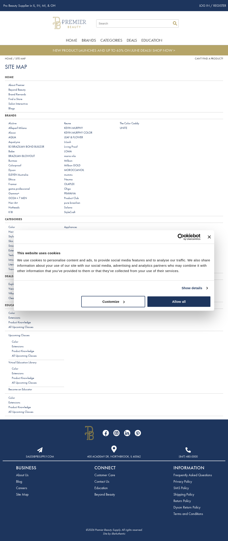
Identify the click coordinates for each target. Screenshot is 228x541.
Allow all (179, 301)
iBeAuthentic (118, 533)
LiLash (67, 142)
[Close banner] (209, 236)
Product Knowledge (19, 322)
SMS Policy (181, 488)
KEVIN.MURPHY (73, 128)
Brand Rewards (17, 94)
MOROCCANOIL (74, 170)
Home (71, 40)
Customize (113, 301)
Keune (67, 123)
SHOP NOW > (164, 50)
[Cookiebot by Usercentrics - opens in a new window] (180, 237)
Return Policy (182, 500)
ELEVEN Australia (18, 175)
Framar (12, 184)
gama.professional (19, 189)
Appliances (70, 227)
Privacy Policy (182, 481)
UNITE (123, 128)
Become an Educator (20, 389)
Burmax (12, 161)
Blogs (11, 108)
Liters (11, 264)
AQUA (12, 137)
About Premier (16, 85)
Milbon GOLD (72, 165)
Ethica (11, 179)
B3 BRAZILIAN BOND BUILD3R (26, 146)
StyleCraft (69, 212)
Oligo (67, 189)
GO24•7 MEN (17, 198)
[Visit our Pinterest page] (138, 433)
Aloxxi (12, 132)
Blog (19, 481)
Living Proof (70, 146)
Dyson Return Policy (186, 507)
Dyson (12, 170)
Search (175, 23)
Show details (192, 288)
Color (11, 227)
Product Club (71, 198)
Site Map (22, 494)
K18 (10, 212)
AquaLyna (14, 142)
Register (219, 5)
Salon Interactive (18, 104)
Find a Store (15, 99)
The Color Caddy (129, 123)
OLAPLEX (69, 184)
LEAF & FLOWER (73, 137)
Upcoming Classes (19, 335)
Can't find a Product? (209, 58)
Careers (21, 488)
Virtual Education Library (22, 362)
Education (151, 40)
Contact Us (101, 481)
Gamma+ (13, 193)
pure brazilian (72, 203)
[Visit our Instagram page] (116, 433)
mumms (68, 175)
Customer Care (104, 475)
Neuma (68, 179)
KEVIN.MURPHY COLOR (78, 132)
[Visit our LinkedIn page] (127, 433)
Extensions (14, 317)
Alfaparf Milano (17, 128)
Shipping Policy (183, 494)
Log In (204, 5)
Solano (68, 207)
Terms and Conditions (188, 513)
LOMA (68, 151)
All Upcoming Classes (20, 327)
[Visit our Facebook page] (106, 433)
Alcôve (12, 123)
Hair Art (13, 203)
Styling (12, 236)
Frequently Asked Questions (192, 475)
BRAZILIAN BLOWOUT (21, 156)
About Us (22, 475)
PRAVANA (70, 193)
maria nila (70, 156)
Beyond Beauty (17, 90)
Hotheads (14, 207)
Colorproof (14, 165)
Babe (11, 151)
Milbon (68, 161)
